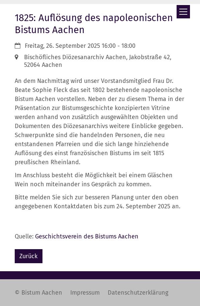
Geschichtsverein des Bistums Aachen (86, 236)
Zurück (28, 256)
